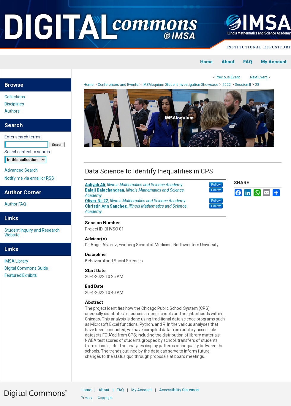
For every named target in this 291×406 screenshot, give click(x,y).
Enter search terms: (22, 137)
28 (257, 85)
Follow (216, 184)
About (104, 390)
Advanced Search (21, 170)
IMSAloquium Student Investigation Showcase (181, 85)
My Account (141, 390)
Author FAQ (15, 204)
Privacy (86, 398)
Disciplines (14, 104)
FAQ (120, 390)
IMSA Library (16, 261)
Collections (14, 96)
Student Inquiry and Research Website (32, 232)
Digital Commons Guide (26, 268)
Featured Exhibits (20, 275)
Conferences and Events (118, 85)
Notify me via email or (29, 178)
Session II (243, 85)
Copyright (105, 398)
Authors (12, 111)
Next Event (259, 77)
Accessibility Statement (179, 390)
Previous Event (228, 77)
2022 (227, 85)
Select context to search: (27, 151)
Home (89, 85)
